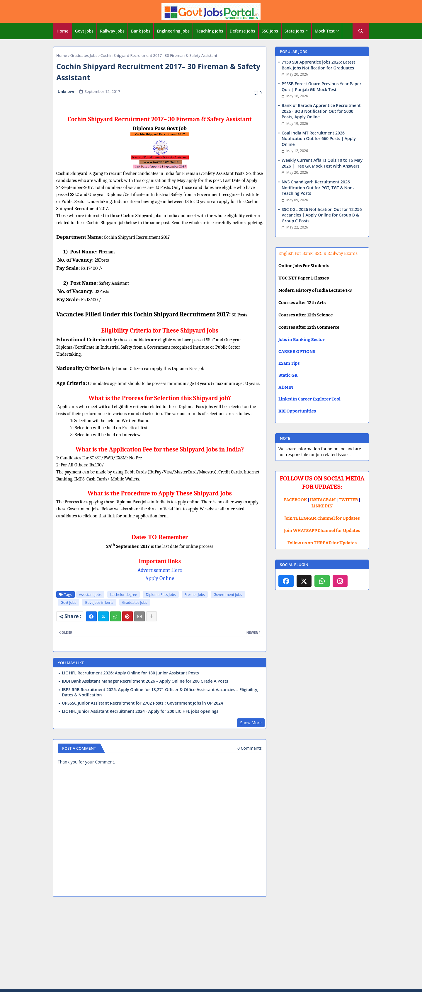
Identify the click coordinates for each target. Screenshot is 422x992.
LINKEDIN (322, 506)
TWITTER (348, 499)
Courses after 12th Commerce (308, 327)
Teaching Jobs (209, 31)
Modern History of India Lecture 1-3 (315, 290)
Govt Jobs (84, 31)
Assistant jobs (90, 594)
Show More (251, 722)
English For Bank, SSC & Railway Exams (318, 253)
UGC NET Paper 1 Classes (303, 278)
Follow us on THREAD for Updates (322, 543)
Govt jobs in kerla (99, 602)
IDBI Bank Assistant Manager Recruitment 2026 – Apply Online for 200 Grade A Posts (145, 681)
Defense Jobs (242, 31)
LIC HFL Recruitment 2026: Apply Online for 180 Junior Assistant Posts (130, 673)
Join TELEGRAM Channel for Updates (322, 518)
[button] (361, 31)
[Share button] (151, 616)
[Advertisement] (211, 944)
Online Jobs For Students (303, 265)
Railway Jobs (112, 31)
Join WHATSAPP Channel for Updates (322, 530)
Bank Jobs (140, 31)
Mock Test (325, 31)
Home (63, 31)
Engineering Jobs (173, 31)
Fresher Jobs (195, 594)
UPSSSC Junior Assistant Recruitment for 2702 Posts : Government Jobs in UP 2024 (142, 703)
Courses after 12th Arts (302, 302)
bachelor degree (123, 594)
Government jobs (228, 594)
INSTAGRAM (323, 499)
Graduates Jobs (83, 55)
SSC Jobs (270, 31)
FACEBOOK (295, 499)
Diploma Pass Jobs (161, 594)
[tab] (62, 31)
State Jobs (294, 31)
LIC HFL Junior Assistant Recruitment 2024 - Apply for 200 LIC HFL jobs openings (140, 711)
